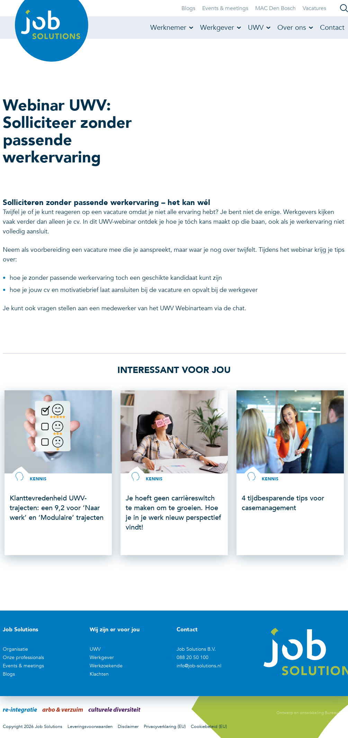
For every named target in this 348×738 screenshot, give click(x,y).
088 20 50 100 (192, 657)
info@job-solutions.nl (199, 666)
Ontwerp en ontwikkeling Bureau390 (311, 712)
